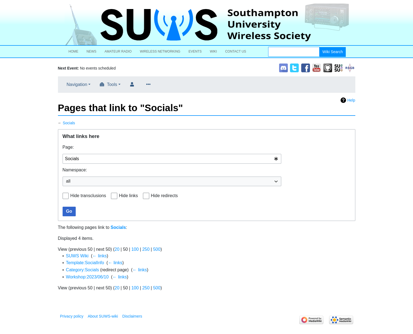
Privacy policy (72, 316)
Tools (112, 84)
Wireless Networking (160, 51)
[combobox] (172, 159)
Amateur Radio (118, 51)
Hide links (128, 195)
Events (195, 51)
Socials (69, 123)
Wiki (213, 51)
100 (135, 249)
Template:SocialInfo (85, 262)
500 (156, 249)
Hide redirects (164, 195)
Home (73, 51)
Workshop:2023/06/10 (87, 277)
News (91, 51)
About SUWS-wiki (103, 316)
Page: (68, 147)
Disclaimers (132, 316)
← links (99, 256)
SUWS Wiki (77, 256)
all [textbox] (68, 181)
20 (117, 249)
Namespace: (75, 170)
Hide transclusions (88, 195)
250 (146, 249)
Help (351, 100)
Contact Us (235, 51)
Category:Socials (82, 269)
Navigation (77, 84)
